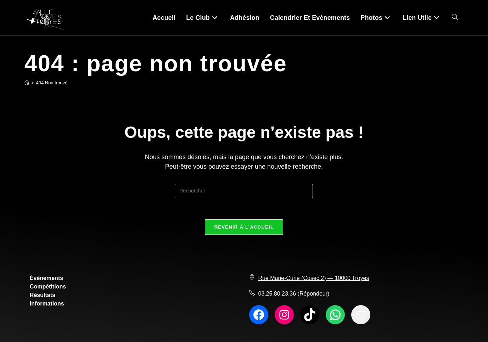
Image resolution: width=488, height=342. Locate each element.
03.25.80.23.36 (277, 294)
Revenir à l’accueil (244, 227)
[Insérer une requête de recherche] (244, 191)
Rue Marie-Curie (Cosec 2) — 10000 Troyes (313, 278)
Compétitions (48, 287)
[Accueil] (26, 82)
